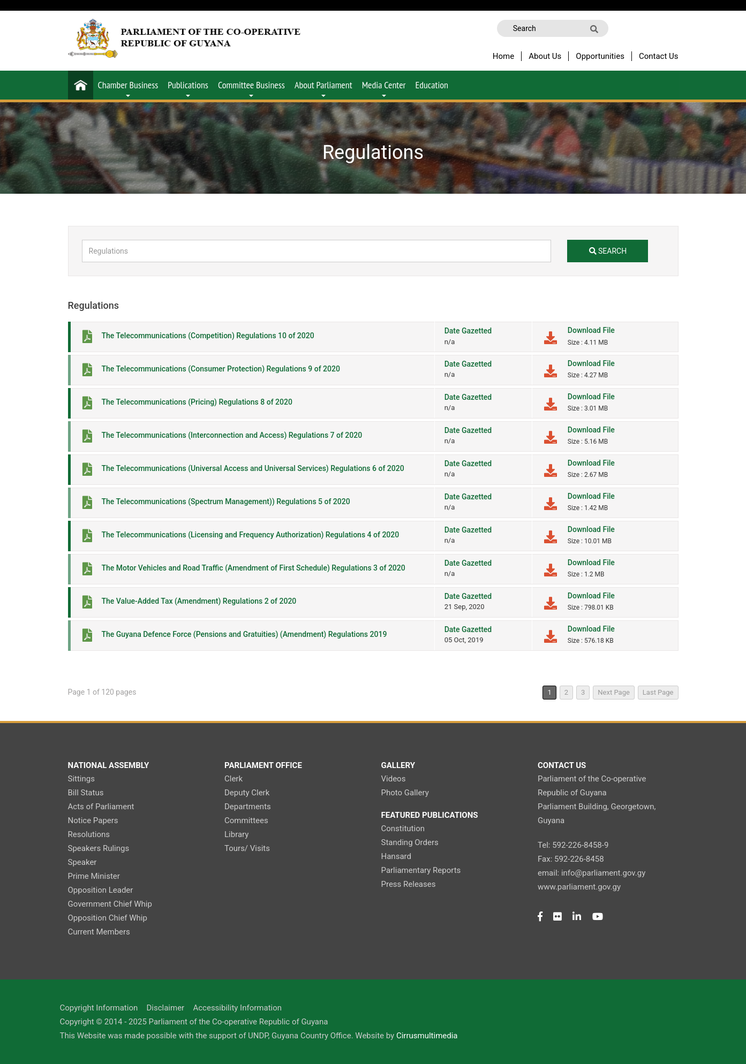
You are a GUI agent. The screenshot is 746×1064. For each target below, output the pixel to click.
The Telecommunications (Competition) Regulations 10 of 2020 (208, 335)
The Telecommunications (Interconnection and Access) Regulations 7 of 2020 (232, 435)
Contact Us (659, 56)
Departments (247, 806)
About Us (545, 56)
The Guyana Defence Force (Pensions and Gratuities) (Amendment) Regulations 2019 (244, 634)
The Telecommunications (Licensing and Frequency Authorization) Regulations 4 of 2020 (251, 534)
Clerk (233, 779)
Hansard (396, 856)
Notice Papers (93, 820)
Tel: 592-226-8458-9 (573, 845)
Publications (188, 88)
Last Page (658, 692)
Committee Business (251, 88)
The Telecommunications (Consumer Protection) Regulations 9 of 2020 (221, 368)
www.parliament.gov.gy (579, 887)
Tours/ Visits (247, 848)
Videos (393, 779)
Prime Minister (94, 876)
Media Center (384, 88)
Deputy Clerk (246, 792)
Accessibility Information (237, 1008)
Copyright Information (99, 1008)
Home (503, 56)
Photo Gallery (405, 792)
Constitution (403, 828)
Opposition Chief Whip (107, 918)
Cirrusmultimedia (427, 1035)
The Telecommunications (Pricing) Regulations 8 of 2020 (197, 402)
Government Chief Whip (110, 904)
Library (236, 834)
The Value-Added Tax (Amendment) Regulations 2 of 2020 (199, 601)
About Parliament (323, 88)
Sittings (81, 779)
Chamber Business (128, 88)
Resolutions (89, 834)
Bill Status (86, 792)
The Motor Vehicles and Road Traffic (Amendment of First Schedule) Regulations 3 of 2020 (253, 568)
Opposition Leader (100, 890)
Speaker (82, 862)
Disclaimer (165, 1008)
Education (432, 85)
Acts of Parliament (101, 806)
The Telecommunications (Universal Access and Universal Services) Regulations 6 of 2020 (253, 468)
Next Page (614, 692)
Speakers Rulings (99, 848)
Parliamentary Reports (421, 870)
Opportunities (600, 56)
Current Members (99, 932)
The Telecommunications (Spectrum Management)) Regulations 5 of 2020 (226, 501)
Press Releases (408, 884)
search (608, 251)
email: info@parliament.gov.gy (591, 873)
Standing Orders (410, 842)
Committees (246, 820)
